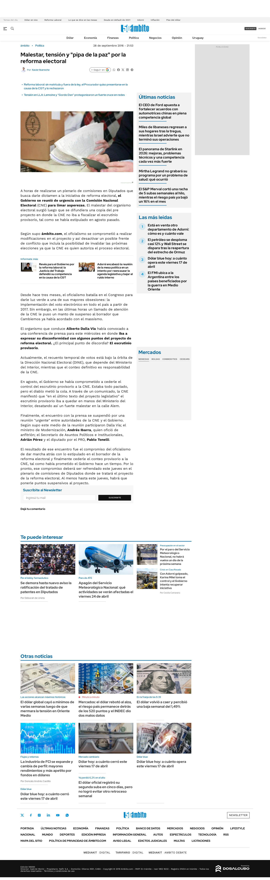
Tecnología (207, 834)
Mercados (175, 828)
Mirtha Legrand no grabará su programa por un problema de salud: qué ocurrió (163, 175)
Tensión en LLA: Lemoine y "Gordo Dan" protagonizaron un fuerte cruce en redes (74, 95)
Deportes (67, 834)
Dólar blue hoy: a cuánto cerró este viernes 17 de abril (44, 796)
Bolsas (156, 359)
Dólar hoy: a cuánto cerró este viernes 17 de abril (103, 763)
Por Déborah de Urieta (32, 597)
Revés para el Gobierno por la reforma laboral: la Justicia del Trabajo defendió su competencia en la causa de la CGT (56, 270)
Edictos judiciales (152, 841)
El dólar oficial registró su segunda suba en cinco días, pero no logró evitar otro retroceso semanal (105, 789)
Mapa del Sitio (31, 841)
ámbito (24, 45)
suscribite (251, 28)
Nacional (27, 834)
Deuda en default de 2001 (117, 20)
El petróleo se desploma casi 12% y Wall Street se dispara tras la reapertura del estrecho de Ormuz (168, 245)
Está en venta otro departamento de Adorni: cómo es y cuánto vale (168, 229)
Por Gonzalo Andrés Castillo (35, 781)
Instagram (39, 815)
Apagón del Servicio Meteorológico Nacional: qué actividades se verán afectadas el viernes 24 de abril (106, 590)
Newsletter (262, 38)
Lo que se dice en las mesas (82, 20)
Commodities (169, 359)
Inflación (155, 20)
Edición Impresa (94, 834)
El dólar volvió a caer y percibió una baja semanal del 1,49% (162, 704)
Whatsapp (67, 815)
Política (134, 38)
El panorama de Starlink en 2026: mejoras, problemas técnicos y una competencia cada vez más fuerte (161, 155)
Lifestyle (237, 828)
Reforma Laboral (52, 20)
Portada (27, 828)
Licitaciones (201, 841)
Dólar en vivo (31, 20)
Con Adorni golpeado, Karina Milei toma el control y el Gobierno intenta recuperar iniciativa (174, 581)
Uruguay (198, 38)
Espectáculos (180, 834)
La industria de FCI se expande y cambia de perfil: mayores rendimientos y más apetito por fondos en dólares (46, 768)
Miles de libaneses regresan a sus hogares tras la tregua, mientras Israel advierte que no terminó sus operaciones (164, 133)
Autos (158, 834)
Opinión (177, 38)
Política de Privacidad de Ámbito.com (77, 841)
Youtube (57, 815)
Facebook (31, 815)
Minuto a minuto (90, 697)
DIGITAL (97, 852)
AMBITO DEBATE (168, 852)
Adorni (140, 20)
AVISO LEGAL (122, 841)
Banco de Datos (148, 828)
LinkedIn (48, 815)
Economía (90, 38)
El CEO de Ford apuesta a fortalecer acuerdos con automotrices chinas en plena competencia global (162, 111)
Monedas (143, 359)
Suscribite (115, 497)
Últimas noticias (53, 828)
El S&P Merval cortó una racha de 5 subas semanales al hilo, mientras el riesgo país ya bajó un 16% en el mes (163, 195)
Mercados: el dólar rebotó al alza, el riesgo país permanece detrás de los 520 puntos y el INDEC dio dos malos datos (105, 709)
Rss (226, 834)
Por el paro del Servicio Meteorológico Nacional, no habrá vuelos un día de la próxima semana (175, 557)
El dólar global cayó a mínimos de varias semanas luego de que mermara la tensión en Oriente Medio (47, 709)
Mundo (47, 834)
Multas (179, 841)
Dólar (70, 38)
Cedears (185, 359)
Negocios (155, 38)
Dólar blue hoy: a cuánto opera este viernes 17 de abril (167, 262)
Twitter (22, 815)
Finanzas (113, 38)
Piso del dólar (173, 20)
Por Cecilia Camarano (170, 592)
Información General (129, 834)
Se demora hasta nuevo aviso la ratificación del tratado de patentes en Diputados (45, 587)
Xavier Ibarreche (41, 69)
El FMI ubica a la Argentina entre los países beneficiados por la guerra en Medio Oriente (167, 281)
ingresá (262, 28)
